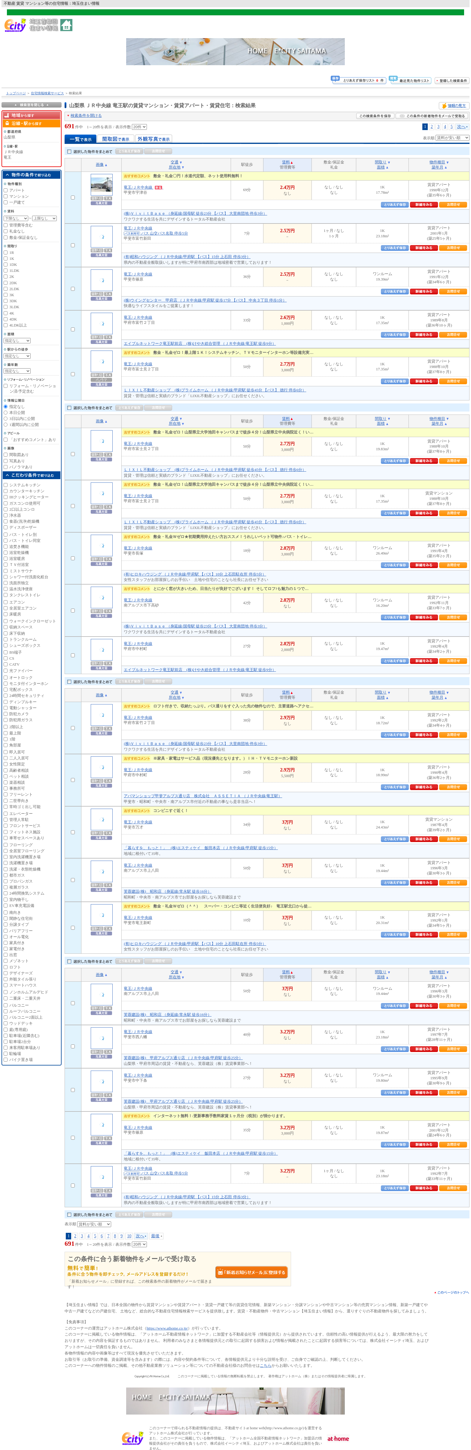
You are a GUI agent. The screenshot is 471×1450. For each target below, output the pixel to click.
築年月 (437, 167)
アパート (17, 190)
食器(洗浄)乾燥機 (24, 521)
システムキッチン (25, 485)
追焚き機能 (19, 546)
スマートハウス (23, 985)
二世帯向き (19, 800)
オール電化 (19, 937)
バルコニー (19, 1005)
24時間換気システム (26, 893)
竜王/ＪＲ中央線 (143, 187)
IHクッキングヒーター (29, 497)
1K (11, 258)
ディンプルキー (23, 702)
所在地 (175, 167)
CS (11, 658)
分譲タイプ (19, 924)
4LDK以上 (18, 325)
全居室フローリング (26, 851)
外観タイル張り (23, 979)
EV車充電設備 (21, 905)
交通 (174, 162)
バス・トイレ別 (23, 534)
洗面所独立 (19, 583)
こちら (266, 1365)
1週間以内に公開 (24, 424)
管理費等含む (21, 225)
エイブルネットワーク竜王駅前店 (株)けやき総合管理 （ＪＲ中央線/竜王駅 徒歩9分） (200, 343)
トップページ (16, 93)
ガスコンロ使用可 (25, 503)
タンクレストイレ (25, 595)
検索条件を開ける (86, 115)
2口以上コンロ (22, 509)
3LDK (14, 307)
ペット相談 (19, 776)
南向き (15, 912)
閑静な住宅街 (21, 918)
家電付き (17, 949)
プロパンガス (21, 881)
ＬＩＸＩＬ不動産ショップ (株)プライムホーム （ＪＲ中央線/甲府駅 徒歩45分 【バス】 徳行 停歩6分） (215, 390)
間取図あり (19, 454)
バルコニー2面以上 (26, 1017)
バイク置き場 (21, 1059)
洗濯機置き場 (21, 863)
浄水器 (15, 515)
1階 (12, 739)
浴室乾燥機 (19, 552)
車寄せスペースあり (26, 838)
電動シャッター (23, 708)
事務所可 (17, 788)
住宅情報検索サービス (47, 93)
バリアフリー (21, 931)
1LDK (14, 270)
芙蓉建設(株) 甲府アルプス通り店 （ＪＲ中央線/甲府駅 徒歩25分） (183, 1058)
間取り (381, 162)
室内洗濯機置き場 (25, 857)
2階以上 (16, 727)
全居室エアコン (23, 608)
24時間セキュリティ (26, 695)
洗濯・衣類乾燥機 (25, 869)
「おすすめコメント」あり (32, 439)
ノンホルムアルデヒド (28, 992)
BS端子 (15, 652)
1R (11, 252)
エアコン (17, 602)
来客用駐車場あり (25, 1047)
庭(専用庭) (18, 1029)
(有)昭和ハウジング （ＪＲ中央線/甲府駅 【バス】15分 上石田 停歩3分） (187, 256)
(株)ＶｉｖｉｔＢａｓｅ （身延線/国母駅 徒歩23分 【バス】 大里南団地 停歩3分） (195, 213)
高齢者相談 (19, 770)
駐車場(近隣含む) (24, 1035)
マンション (19, 196)
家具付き (17, 943)
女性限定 (17, 764)
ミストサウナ (21, 571)
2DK (13, 283)
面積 (381, 167)
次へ (461, 126)
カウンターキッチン (26, 491)
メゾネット (19, 961)
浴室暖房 (17, 558)
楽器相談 (17, 782)
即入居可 (17, 752)
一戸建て (17, 202)
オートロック (21, 677)
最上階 (15, 733)
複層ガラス (19, 887)
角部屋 (15, 745)
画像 (100, 164)
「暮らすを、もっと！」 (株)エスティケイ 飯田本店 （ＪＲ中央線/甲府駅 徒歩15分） (201, 848)
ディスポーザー (23, 527)
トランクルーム (23, 639)
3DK (13, 301)
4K (11, 313)
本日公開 (17, 412)
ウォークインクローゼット (32, 621)
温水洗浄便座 (21, 589)
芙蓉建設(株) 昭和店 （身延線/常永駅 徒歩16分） (167, 891)
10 (129, 1235)
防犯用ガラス (21, 720)
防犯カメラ (19, 714)
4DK (13, 319)
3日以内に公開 (22, 418)
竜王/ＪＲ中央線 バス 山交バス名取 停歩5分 (156, 1171)
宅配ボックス (21, 689)
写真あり (17, 461)
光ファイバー (21, 670)
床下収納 (17, 633)
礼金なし (17, 231)
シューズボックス (25, 645)
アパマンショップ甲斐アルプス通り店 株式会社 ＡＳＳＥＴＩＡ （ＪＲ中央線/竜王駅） (203, 796)
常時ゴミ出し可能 (25, 806)
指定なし (17, 406)
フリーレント (21, 794)
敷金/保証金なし (23, 237)
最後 (155, 1235)
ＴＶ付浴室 (19, 564)
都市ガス (17, 875)
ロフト (15, 967)
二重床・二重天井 (25, 998)
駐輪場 (15, 1053)
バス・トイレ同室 (25, 540)
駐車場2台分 (20, 1041)
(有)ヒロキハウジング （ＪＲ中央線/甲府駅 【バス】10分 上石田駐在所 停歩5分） (195, 574)
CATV (14, 664)
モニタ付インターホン (28, 683)
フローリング (21, 845)
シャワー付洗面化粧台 (28, 577)
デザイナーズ (21, 973)
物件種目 (437, 162)
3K (11, 295)
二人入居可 (19, 758)
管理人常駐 (19, 819)
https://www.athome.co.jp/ (167, 1328)
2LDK (14, 289)
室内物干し (19, 899)
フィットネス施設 (25, 832)
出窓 (13, 955)
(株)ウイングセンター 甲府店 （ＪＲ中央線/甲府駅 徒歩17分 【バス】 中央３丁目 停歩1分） (205, 300)
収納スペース (21, 627)
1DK (13, 264)
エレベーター (21, 813)
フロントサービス (25, 825)
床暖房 (15, 614)
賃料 (286, 162)
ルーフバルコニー (25, 1011)
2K (11, 276)
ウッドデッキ (21, 1023)
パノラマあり (21, 467)
